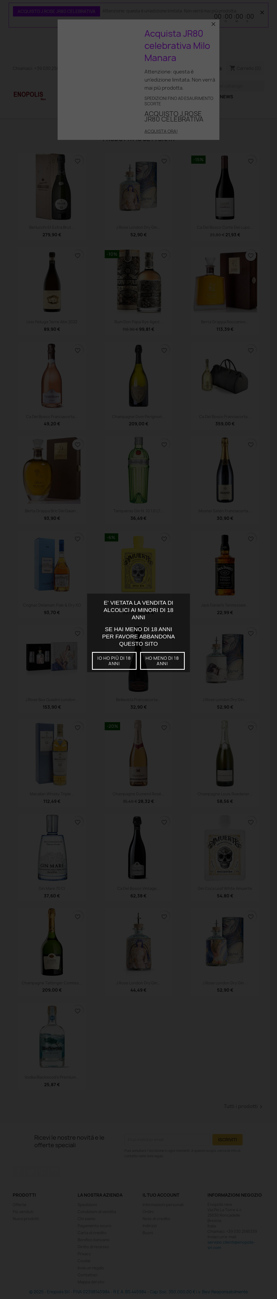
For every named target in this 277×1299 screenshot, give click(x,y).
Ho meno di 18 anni (162, 661)
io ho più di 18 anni (114, 661)
